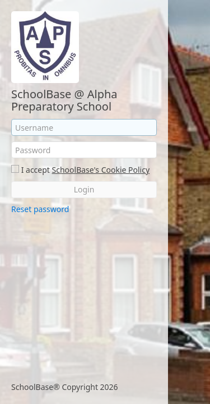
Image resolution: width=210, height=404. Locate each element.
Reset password (40, 209)
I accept (35, 169)
